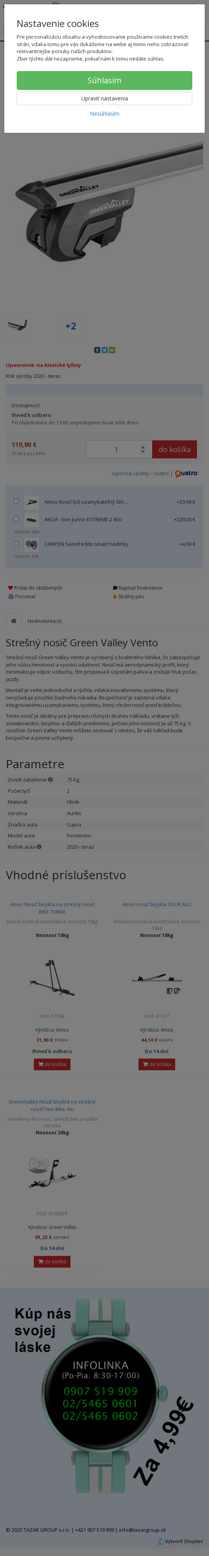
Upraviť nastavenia (104, 98)
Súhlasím (104, 80)
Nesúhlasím (104, 113)
